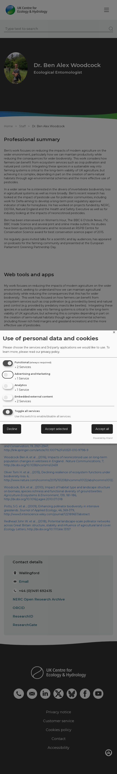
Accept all (102, 429)
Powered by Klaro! (103, 438)
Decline (12, 429)
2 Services (23, 367)
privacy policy (50, 352)
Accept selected (56, 429)
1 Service (22, 378)
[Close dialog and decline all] (114, 332)
